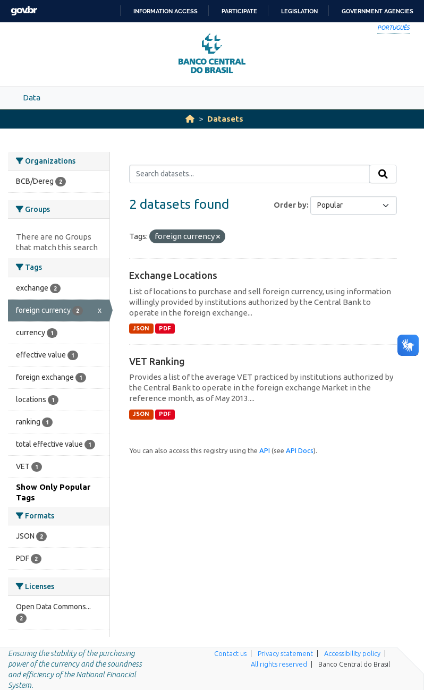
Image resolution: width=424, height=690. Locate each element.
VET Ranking (157, 361)
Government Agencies (377, 11)
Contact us (230, 653)
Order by (290, 205)
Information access (165, 11)
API (264, 450)
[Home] (189, 118)
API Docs (299, 450)
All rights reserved (279, 664)
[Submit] (383, 174)
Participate (239, 11)
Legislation (299, 11)
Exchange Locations (173, 275)
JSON (141, 328)
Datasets (225, 118)
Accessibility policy (352, 653)
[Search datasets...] (249, 174)
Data (31, 97)
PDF (165, 328)
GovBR (24, 11)
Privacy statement (285, 653)
